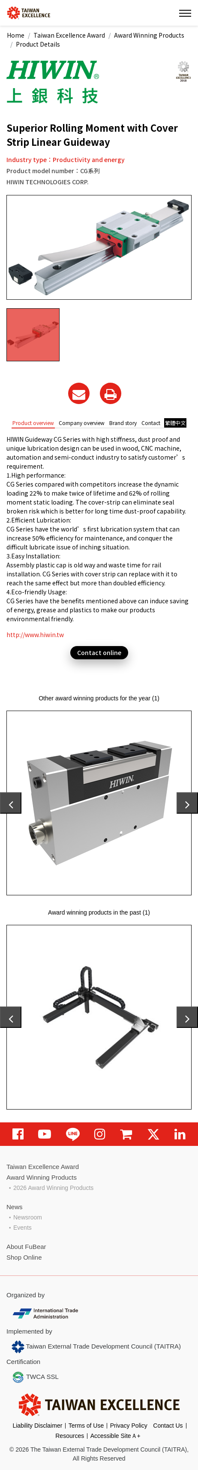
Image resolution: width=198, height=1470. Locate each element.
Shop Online (24, 1257)
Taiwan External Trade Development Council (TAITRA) (96, 1346)
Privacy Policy (128, 1425)
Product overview (33, 422)
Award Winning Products (149, 35)
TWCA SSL (35, 1377)
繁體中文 (175, 422)
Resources (69, 1435)
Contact (150, 422)
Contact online (99, 652)
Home (15, 35)
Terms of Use (86, 1425)
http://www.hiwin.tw (35, 634)
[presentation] (10, 803)
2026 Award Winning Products (53, 1188)
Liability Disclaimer (37, 1425)
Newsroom (27, 1217)
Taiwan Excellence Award (69, 35)
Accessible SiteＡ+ (115, 1435)
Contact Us (168, 1425)
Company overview (82, 422)
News (14, 1207)
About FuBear (26, 1246)
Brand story (123, 422)
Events (22, 1228)
